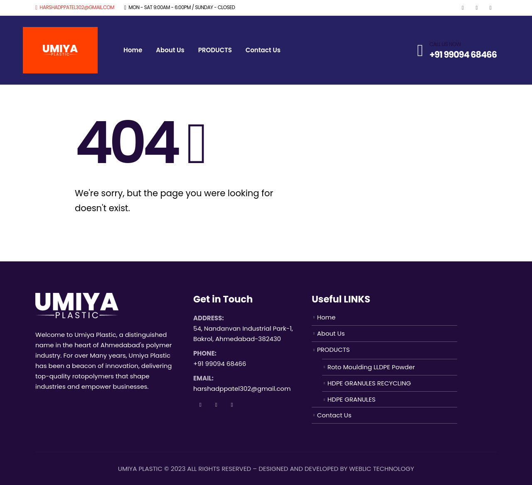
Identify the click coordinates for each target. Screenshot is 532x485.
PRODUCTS (215, 50)
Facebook (200, 405)
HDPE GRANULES (352, 399)
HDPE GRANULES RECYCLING (369, 383)
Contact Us (263, 50)
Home (132, 50)
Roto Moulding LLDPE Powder (371, 367)
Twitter (216, 405)
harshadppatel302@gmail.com (74, 7)
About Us (170, 50)
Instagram (232, 405)
